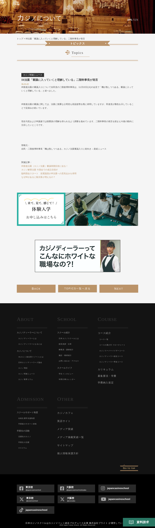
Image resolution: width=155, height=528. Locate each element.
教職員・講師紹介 (67, 350)
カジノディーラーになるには (31, 344)
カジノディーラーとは (28, 338)
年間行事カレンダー (68, 379)
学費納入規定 (105, 380)
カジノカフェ (64, 410)
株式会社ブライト (98, 518)
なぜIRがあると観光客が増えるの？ (38, 177)
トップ (20, 38)
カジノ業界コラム (26, 379)
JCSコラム (23, 446)
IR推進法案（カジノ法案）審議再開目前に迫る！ (44, 166)
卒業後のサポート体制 (28, 422)
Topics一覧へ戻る (77, 288)
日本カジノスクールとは (70, 338)
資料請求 (139, 522)
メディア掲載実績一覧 (69, 433)
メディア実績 (64, 425)
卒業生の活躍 (24, 440)
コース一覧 (104, 339)
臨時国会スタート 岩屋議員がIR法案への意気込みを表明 (48, 173)
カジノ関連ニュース (27, 374)
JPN (128, 20)
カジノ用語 (23, 368)
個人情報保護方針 (67, 448)
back (36, 288)
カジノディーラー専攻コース (112, 361)
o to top (129, 462)
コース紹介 (104, 333)
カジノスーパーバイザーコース (113, 350)
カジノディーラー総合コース (112, 356)
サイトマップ (64, 441)
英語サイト (63, 418)
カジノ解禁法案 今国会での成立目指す (39, 169)
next (118, 288)
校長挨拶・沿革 (66, 344)
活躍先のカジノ (25, 434)
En (136, 20)
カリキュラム (105, 368)
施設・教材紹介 (66, 355)
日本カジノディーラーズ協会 (31, 362)
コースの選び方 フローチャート (113, 344)
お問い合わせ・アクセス (70, 361)
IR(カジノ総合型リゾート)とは (32, 357)
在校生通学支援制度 (27, 416)
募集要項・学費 (106, 374)
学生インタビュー (67, 374)
